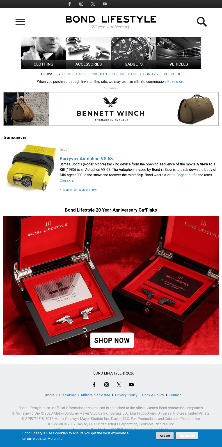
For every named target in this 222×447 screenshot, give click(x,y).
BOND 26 (150, 74)
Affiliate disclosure (95, 395)
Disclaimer (67, 395)
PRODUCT (99, 74)
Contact (175, 395)
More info (55, 440)
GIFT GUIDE (171, 74)
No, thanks (187, 437)
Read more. (176, 81)
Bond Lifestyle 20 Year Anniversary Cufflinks (111, 210)
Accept (165, 437)
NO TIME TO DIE (125, 74)
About (49, 395)
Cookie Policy (153, 395)
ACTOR (81, 74)
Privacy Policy (126, 395)
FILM (66, 74)
